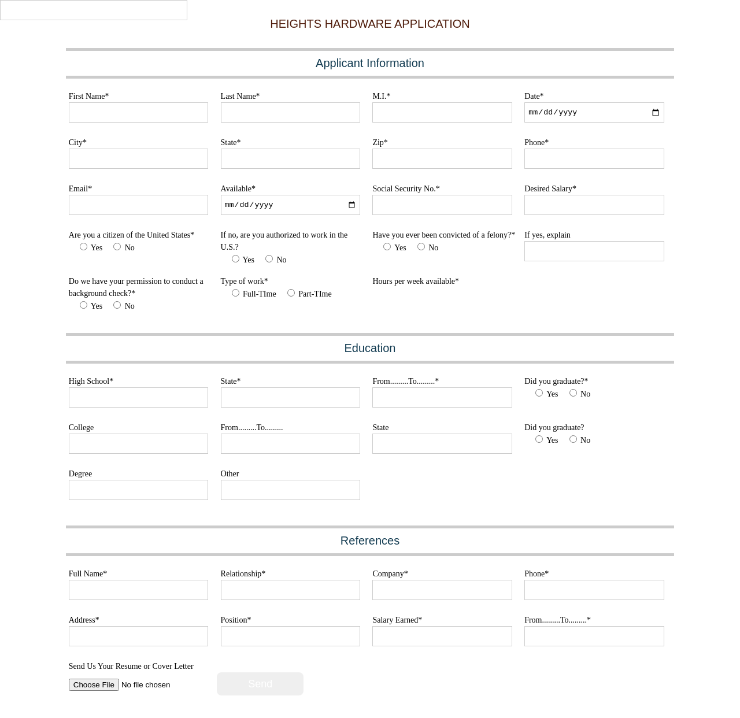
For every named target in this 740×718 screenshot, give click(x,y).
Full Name (88, 573)
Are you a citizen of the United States (131, 235)
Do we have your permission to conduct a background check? (136, 287)
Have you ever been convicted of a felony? (443, 235)
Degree (80, 473)
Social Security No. (405, 188)
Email (80, 188)
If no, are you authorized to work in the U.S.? (284, 241)
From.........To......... (405, 381)
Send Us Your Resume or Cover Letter (131, 666)
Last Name (240, 96)
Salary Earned (397, 620)
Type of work (244, 281)
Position (236, 620)
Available (238, 188)
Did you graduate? (556, 381)
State (231, 142)
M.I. (381, 96)
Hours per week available (415, 281)
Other (230, 473)
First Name (89, 96)
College (81, 427)
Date (533, 96)
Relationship (243, 573)
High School (91, 381)
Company (390, 573)
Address (84, 620)
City (78, 142)
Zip (379, 142)
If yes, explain (547, 235)
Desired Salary (550, 188)
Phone (536, 142)
